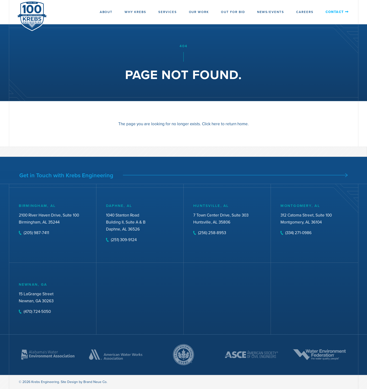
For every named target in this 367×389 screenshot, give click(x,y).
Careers (305, 12)
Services (167, 12)
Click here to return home (225, 124)
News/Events (270, 12)
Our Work (199, 12)
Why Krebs (135, 12)
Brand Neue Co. (95, 381)
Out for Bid (233, 12)
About (106, 12)
